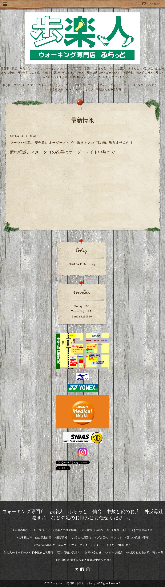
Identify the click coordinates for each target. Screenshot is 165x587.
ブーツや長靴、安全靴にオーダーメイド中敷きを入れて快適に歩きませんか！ (71, 143)
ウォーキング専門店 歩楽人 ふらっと (74, 583)
